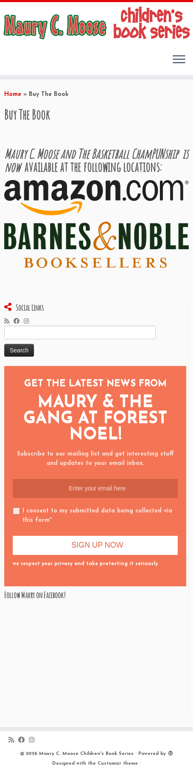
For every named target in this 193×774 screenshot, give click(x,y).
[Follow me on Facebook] (19, 321)
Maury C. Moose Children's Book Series (86, 753)
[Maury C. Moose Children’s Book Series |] (96, 24)
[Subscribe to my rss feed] (9, 321)
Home (12, 94)
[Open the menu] (179, 59)
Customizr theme (118, 763)
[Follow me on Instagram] (28, 321)
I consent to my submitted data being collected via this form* (92, 515)
